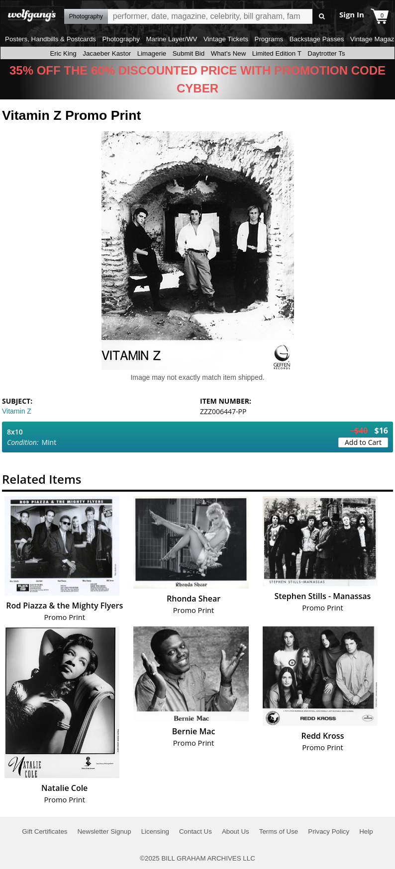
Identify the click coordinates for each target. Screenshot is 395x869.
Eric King (63, 53)
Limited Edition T (276, 53)
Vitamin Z (16, 411)
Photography (121, 39)
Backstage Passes (317, 39)
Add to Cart (363, 442)
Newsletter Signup (104, 831)
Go (321, 16)
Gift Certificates (44, 831)
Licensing (155, 831)
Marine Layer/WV (171, 39)
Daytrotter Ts (326, 53)
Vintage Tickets (225, 39)
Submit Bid (188, 53)
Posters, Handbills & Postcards (50, 39)
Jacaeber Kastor (107, 53)
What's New (228, 53)
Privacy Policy (328, 831)
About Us (235, 831)
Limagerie (152, 53)
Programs (269, 39)
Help (366, 831)
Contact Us (195, 831)
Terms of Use (278, 831)
